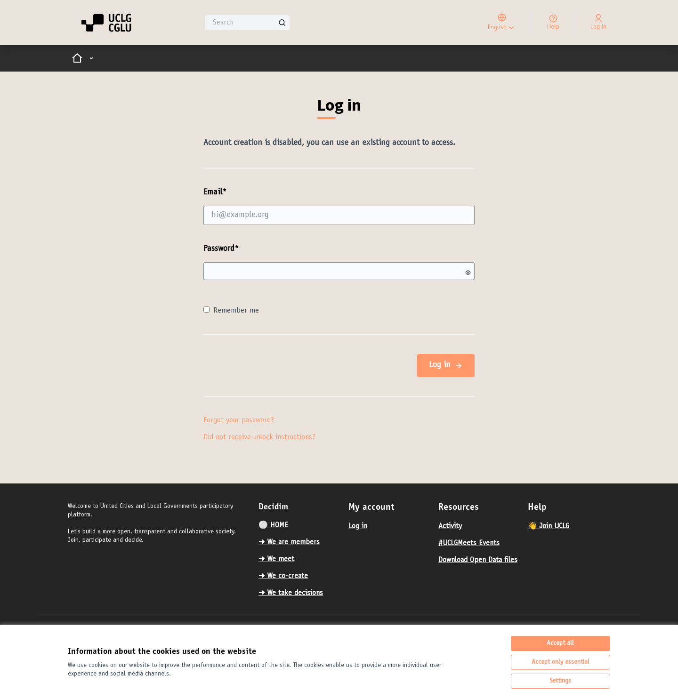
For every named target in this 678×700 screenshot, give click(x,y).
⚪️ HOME (273, 525)
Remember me (231, 310)
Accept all (560, 643)
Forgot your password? (238, 420)
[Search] (247, 22)
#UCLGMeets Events (469, 543)
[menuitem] (299, 525)
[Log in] (598, 22)
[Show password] (468, 272)
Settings (560, 681)
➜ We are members (289, 542)
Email (339, 206)
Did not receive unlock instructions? (259, 437)
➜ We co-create (283, 576)
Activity (450, 526)
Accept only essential (560, 662)
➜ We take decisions (290, 593)
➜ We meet (276, 559)
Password (221, 249)
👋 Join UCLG (548, 526)
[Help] (553, 22)
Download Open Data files (477, 560)
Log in (446, 365)
